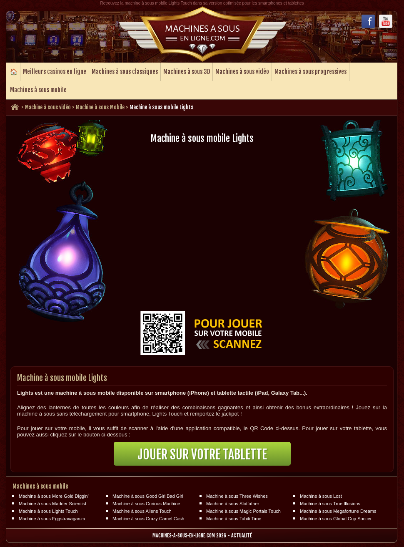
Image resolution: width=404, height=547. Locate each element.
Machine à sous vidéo (48, 107)
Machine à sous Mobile (100, 107)
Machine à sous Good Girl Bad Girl (147, 496)
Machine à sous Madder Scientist (52, 503)
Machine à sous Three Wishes (237, 496)
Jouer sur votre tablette (202, 454)
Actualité (241, 535)
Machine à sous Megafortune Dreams (338, 511)
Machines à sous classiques (125, 72)
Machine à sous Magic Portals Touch (243, 511)
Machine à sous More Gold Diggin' (54, 496)
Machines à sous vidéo (242, 72)
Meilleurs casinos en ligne (54, 72)
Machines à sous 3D (186, 72)
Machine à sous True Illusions (330, 503)
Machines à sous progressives (310, 72)
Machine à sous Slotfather (232, 503)
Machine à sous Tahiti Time (233, 518)
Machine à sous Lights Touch (48, 511)
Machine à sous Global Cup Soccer (336, 518)
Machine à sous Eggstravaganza (52, 518)
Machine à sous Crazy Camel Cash (148, 518)
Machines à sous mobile (38, 90)
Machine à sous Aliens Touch (142, 511)
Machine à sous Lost (321, 496)
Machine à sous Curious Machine (146, 503)
